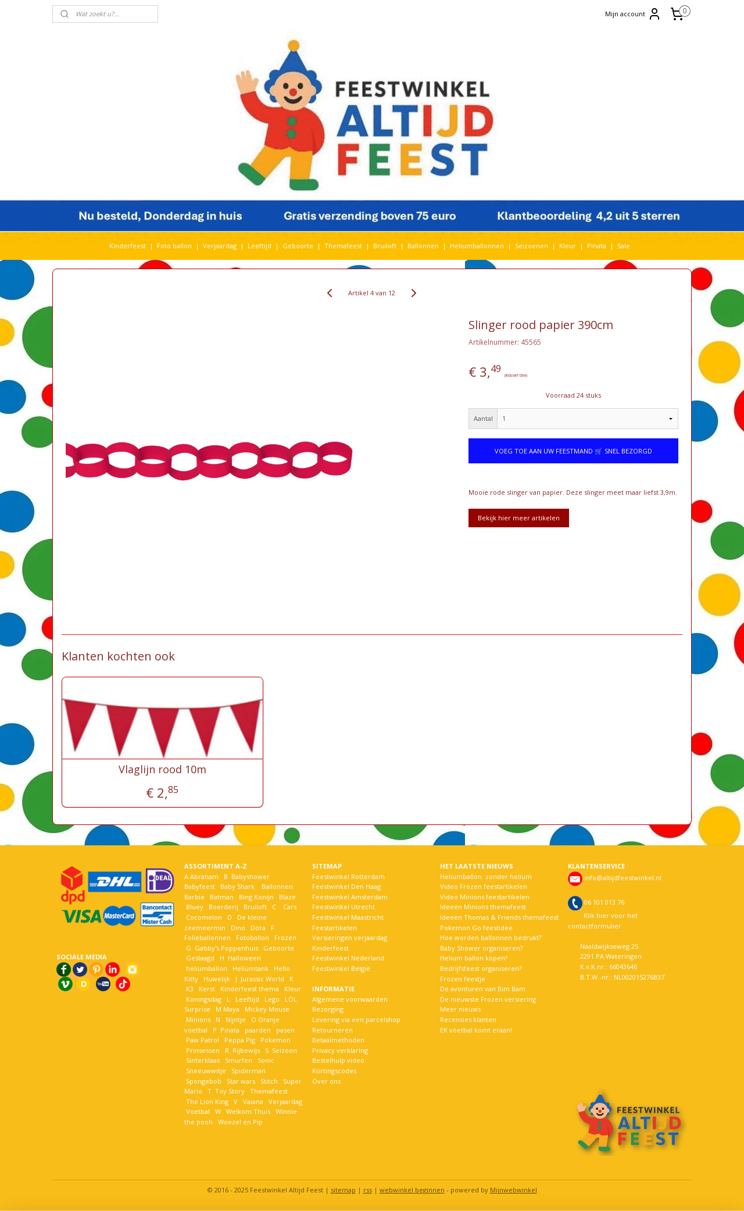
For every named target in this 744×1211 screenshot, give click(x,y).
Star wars (241, 1081)
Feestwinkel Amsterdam (350, 896)
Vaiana (253, 1101)
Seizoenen (531, 245)
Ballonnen (423, 245)
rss (367, 1189)
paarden (258, 1030)
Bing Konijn (256, 896)
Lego (270, 999)
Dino (238, 927)
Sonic (265, 1060)
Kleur (567, 245)
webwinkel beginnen (412, 1189)
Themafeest (343, 245)
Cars (289, 906)
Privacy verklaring (340, 1050)
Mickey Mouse (267, 1009)
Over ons (326, 1081)
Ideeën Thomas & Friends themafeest (499, 917)
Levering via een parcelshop (356, 1019)
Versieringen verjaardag (349, 937)
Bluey (194, 906)
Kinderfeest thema (249, 988)
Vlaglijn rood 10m (162, 769)
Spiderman (248, 1070)
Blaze (286, 896)
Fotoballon (252, 937)
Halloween (244, 957)
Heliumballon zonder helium (486, 876)
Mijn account (633, 14)
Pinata (596, 245)
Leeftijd (259, 245)
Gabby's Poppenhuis (225, 948)
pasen (285, 1030)
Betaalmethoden (338, 1039)
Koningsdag (202, 999)
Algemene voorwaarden (350, 999)
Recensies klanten (468, 1019)
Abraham (204, 876)
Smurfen (238, 1060)
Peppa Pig (239, 1039)
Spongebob (203, 1081)
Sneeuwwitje (206, 1070)
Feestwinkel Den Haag (346, 886)
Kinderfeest (127, 245)
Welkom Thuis (248, 1111)
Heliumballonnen (477, 245)
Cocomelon (204, 917)
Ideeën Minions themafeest (483, 906)
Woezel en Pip (240, 1121)
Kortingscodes (334, 1070)
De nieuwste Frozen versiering (488, 999)
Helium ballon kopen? (473, 957)
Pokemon (275, 1039)
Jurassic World (262, 978)
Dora (257, 927)
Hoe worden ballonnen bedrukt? (490, 937)
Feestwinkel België (341, 968)
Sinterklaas (203, 1060)
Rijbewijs (246, 1050)
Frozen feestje (462, 978)
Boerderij (223, 906)
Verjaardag (220, 245)
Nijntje (235, 1019)
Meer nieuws (460, 1009)
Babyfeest (199, 886)
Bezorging (328, 1009)
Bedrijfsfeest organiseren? (480, 968)
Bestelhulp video (338, 1060)
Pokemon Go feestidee (476, 927)
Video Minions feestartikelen (485, 896)
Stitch (269, 1081)
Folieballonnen (207, 937)
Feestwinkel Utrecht (343, 906)
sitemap (343, 1189)
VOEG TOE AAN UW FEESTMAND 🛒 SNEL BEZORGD (573, 450)
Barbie (194, 896)
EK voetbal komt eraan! (476, 1030)
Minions (197, 1019)
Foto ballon (174, 245)
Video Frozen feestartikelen (483, 886)
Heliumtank (251, 968)
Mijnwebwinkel (513, 1189)
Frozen (285, 937)
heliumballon (206, 968)
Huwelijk (216, 978)
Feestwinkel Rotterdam (348, 876)
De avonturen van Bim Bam (482, 988)
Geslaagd (200, 957)
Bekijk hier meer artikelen (519, 517)
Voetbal (197, 1111)
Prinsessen (202, 1050)
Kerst (207, 988)
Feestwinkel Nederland (348, 957)
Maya (231, 1009)
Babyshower (251, 876)
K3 (189, 988)
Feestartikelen (334, 927)
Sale (623, 245)
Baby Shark (237, 886)
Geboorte (297, 245)
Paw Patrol (201, 1039)
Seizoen (284, 1050)
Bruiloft (384, 245)
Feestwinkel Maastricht (348, 917)
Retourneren (332, 1030)
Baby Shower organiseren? (481, 948)
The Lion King (206, 1101)
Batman (222, 896)
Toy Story (230, 1091)
